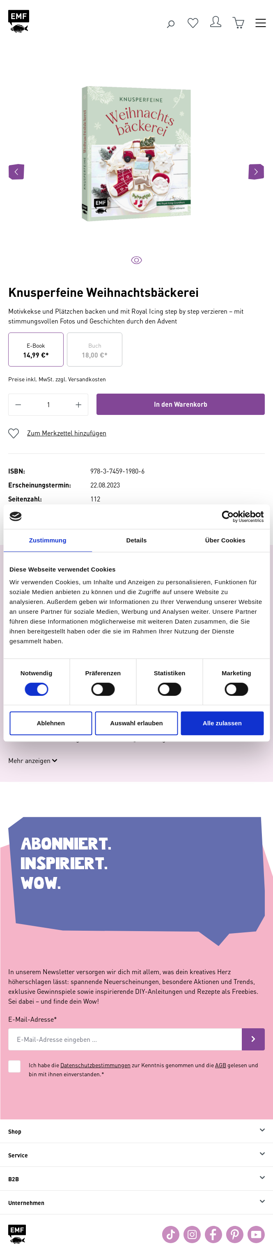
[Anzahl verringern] (18, 405)
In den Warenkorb (180, 404)
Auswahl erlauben (136, 723)
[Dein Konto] (215, 23)
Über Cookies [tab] (225, 540)
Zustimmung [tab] (48, 540)
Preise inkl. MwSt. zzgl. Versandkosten (57, 379)
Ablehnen (51, 723)
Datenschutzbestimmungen (95, 1056)
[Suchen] (170, 23)
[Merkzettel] (193, 23)
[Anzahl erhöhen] (79, 405)
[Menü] (260, 23)
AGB (220, 1056)
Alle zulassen (222, 723)
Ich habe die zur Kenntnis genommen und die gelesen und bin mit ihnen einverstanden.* (143, 1061)
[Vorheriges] (16, 172)
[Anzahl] (48, 405)
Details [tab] (136, 540)
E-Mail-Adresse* (32, 1011)
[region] (136, 172)
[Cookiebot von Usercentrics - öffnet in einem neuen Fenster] (228, 516)
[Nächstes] (256, 172)
